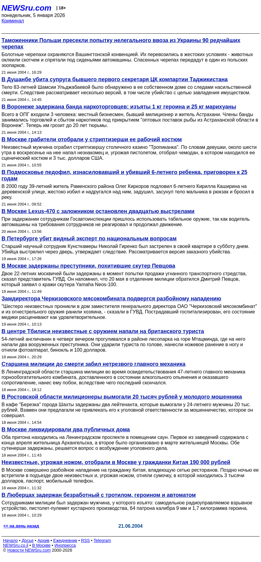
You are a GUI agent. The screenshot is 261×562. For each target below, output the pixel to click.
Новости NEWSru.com (29, 550)
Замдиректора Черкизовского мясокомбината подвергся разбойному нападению (111, 299)
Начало (10, 540)
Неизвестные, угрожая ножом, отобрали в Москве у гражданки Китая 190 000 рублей (116, 462)
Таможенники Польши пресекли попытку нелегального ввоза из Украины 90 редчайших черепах (121, 43)
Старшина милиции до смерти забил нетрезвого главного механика (94, 364)
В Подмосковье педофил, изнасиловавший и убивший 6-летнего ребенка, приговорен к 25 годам (124, 175)
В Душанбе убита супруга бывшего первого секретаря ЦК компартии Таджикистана (115, 79)
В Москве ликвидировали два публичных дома (66, 430)
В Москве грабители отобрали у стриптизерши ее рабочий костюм (92, 139)
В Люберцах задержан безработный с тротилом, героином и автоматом (99, 495)
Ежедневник (65, 540)
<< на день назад (21, 526)
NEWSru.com (27, 7)
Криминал (13, 20)
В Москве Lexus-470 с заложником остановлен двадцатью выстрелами (98, 211)
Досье (28, 540)
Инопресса (65, 545)
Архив (43, 540)
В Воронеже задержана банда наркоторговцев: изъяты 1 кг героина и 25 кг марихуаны (119, 107)
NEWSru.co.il (15, 545)
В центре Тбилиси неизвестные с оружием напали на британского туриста (103, 331)
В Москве (41, 545)
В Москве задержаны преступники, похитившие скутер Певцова (88, 266)
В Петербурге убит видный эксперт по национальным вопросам (89, 239)
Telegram (102, 540)
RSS (85, 540)
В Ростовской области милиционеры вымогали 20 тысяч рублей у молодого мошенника (122, 397)
